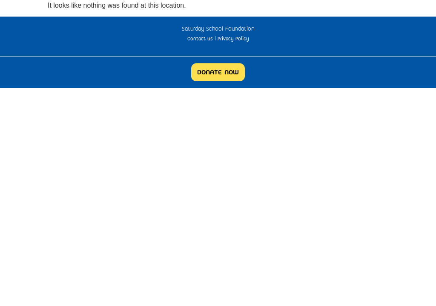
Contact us (200, 38)
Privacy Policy (233, 38)
